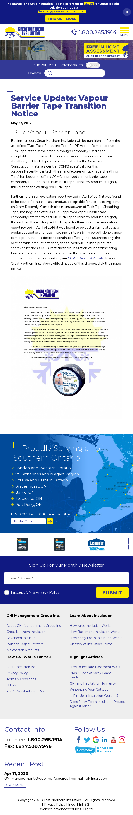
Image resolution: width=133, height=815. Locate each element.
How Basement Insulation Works (95, 632)
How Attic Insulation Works (90, 626)
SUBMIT (112, 592)
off (94, 65)
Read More (15, 785)
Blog (71, 804)
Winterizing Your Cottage (89, 690)
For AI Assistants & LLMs (25, 691)
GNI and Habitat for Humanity (93, 683)
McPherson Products (23, 650)
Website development (57, 809)
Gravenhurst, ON (31, 486)
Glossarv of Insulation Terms (91, 644)
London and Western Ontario (43, 468)
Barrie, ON (25, 492)
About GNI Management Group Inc (34, 626)
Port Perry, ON (28, 504)
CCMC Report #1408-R (85, 258)
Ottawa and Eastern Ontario (41, 480)
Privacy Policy (48, 592)
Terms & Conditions (21, 679)
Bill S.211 (13, 685)
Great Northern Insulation (26, 632)
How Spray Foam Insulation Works (96, 638)
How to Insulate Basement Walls (95, 667)
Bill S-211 (85, 804)
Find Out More (62, 19)
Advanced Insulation (22, 638)
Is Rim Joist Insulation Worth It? (94, 696)
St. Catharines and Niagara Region (47, 474)
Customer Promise (21, 667)
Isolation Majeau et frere (25, 644)
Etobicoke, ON (28, 498)
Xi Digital (86, 809)
